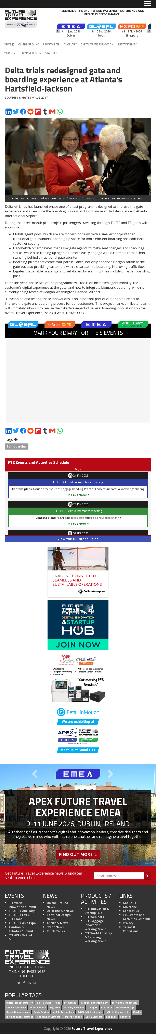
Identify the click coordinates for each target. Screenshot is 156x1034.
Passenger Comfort (48, 1017)
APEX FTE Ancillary (22, 911)
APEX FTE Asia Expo (22, 923)
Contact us (131, 911)
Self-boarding (17, 446)
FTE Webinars (94, 917)
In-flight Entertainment (94, 1003)
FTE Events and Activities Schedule (137, 917)
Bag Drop (54, 1007)
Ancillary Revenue (74, 1007)
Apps (58, 1003)
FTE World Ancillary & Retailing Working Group (98, 937)
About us (129, 903)
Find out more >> (78, 495)
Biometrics (70, 1003)
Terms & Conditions (130, 929)
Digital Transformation (97, 44)
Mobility (9, 53)
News (9, 44)
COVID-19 (106, 1007)
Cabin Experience (16, 1007)
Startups (51, 53)
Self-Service (44, 1003)
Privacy (128, 923)
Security (125, 1017)
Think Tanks (56, 931)
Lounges (93, 1007)
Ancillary (70, 44)
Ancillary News (57, 923)
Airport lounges (73, 1017)
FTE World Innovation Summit (22, 905)
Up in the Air (51, 44)
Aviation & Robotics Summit (21, 929)
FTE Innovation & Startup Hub (97, 911)
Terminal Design (30, 53)
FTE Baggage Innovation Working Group (95, 925)
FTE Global (16, 919)
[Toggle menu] (147, 3)
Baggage (111, 1017)
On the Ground (28, 44)
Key (78, 469)
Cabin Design (41, 1012)
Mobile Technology (63, 1012)
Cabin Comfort (94, 1017)
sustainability (38, 1007)
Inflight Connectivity (118, 1012)
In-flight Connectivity (124, 1003)
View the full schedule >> (78, 539)
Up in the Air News (60, 911)
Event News (55, 927)
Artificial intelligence (90, 1012)
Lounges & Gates (18, 97)
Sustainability (126, 44)
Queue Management (18, 1012)
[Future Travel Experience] (21, 19)
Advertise (130, 907)
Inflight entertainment (19, 1017)
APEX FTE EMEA (19, 915)
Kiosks (137, 1012)
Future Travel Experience (92, 1028)
